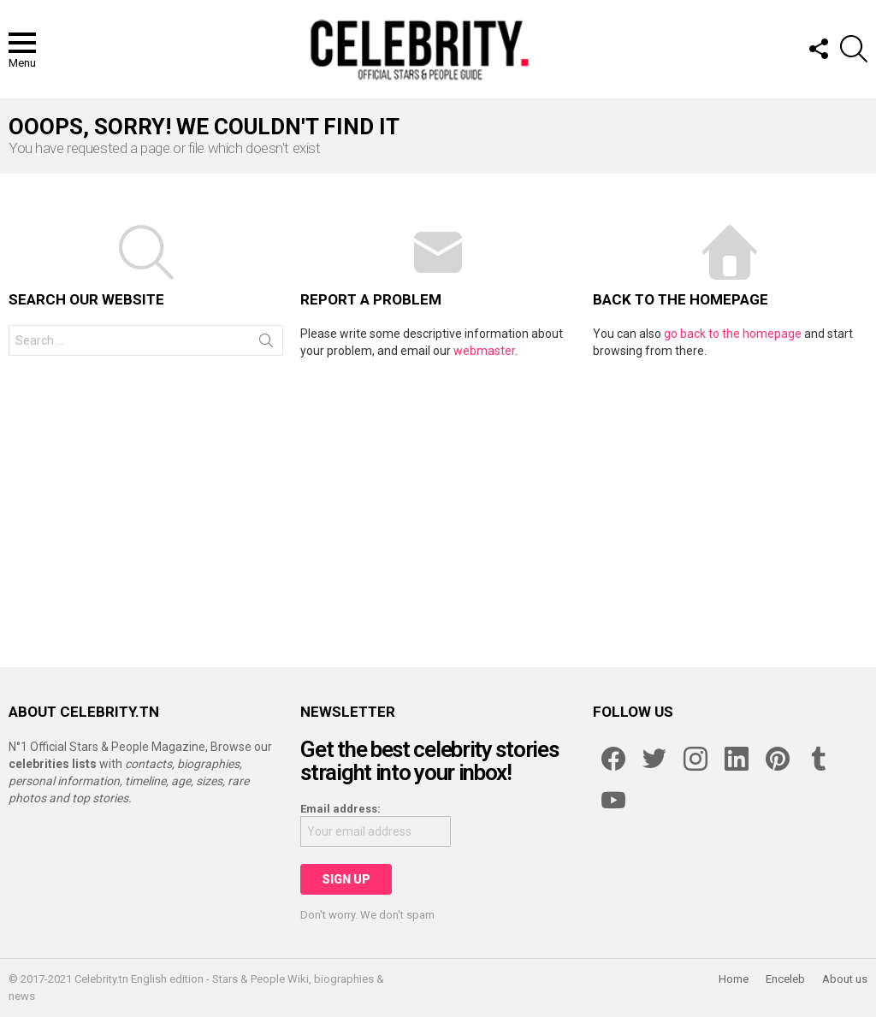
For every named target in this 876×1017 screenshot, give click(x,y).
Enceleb (785, 979)
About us (844, 979)
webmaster (484, 351)
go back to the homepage (733, 333)
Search (266, 344)
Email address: (340, 808)
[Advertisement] (438, 504)
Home (734, 979)
